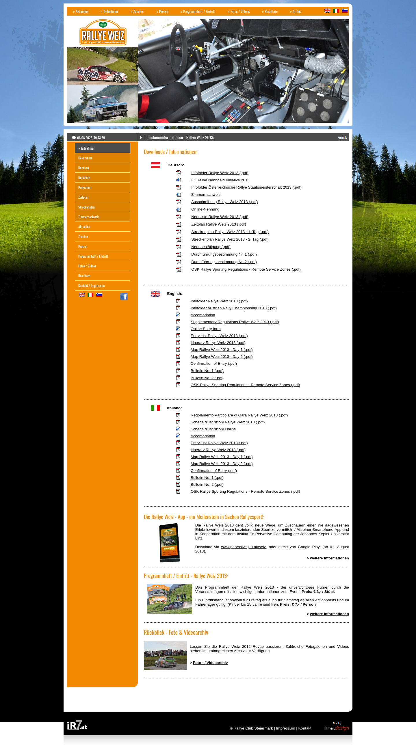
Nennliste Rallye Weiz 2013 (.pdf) (219, 217)
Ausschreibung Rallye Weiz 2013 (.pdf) (224, 202)
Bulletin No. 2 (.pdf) (207, 378)
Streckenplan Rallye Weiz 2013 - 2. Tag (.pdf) (230, 239)
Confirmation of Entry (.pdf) (214, 363)
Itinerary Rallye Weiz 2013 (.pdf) (218, 343)
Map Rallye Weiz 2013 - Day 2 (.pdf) (222, 356)
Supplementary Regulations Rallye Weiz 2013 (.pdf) (235, 322)
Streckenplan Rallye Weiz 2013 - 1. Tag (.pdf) (230, 232)
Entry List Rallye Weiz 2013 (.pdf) (219, 336)
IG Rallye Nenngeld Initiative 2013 (220, 180)
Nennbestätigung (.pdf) (211, 247)
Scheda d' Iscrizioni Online (213, 429)
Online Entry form (206, 329)
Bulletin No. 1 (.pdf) (207, 371)
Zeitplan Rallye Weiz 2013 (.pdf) (218, 224)
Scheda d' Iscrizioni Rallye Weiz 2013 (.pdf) (228, 422)
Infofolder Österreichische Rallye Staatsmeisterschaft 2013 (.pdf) (246, 187)
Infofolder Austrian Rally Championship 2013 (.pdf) (234, 308)
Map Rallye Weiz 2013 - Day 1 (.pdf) (222, 349)
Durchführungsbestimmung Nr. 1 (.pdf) (224, 254)
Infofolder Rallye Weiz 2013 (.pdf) (219, 173)
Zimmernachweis (205, 194)
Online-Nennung (205, 209)
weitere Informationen (329, 558)
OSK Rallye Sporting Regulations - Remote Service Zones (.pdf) (246, 269)
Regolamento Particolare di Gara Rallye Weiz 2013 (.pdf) (239, 415)
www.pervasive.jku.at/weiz (243, 547)
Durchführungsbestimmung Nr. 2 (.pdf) (224, 262)
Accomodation (203, 315)
